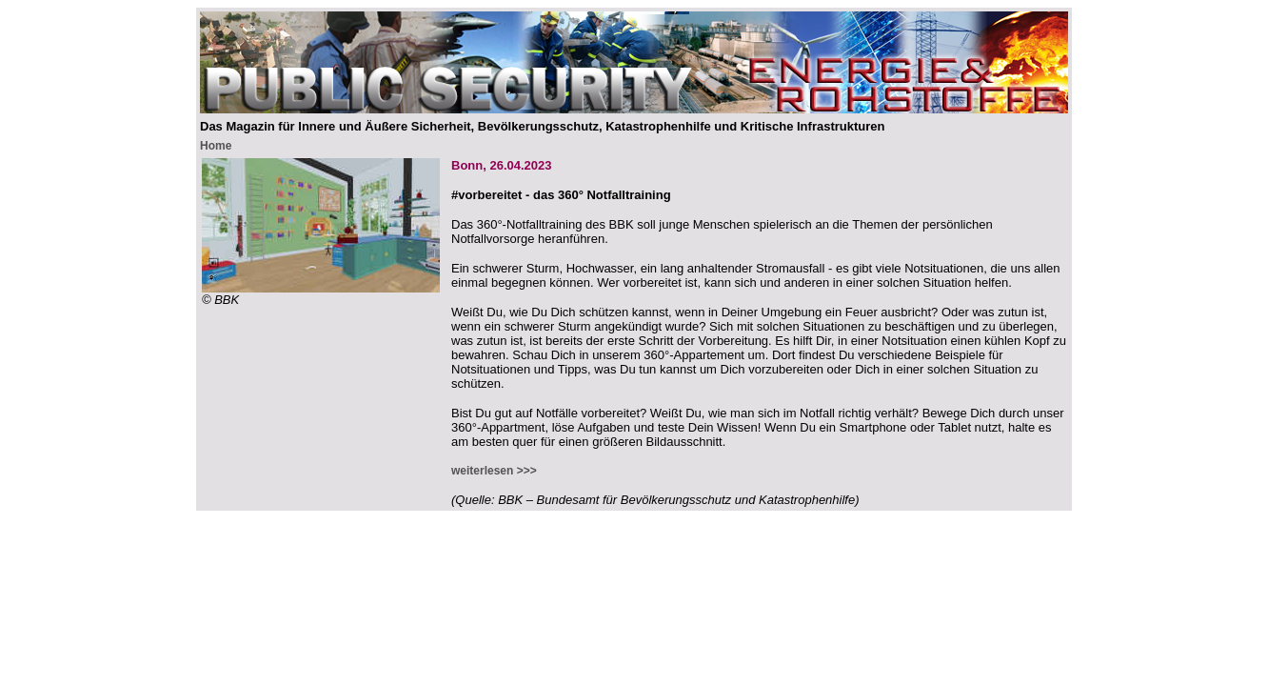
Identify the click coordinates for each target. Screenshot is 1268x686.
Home (215, 145)
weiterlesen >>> (494, 470)
